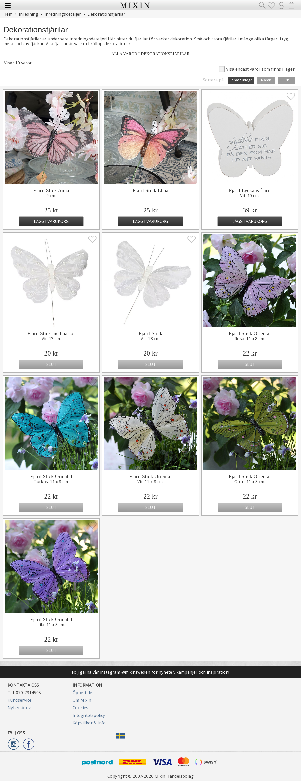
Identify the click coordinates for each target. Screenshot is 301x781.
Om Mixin (82, 700)
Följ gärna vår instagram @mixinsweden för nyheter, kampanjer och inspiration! (150, 672)
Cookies (80, 708)
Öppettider (83, 692)
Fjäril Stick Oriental (250, 333)
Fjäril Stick (150, 333)
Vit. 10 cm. (249, 195)
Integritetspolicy (89, 715)
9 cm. (51, 195)
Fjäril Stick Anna (51, 190)
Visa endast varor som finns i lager (257, 69)
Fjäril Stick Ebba (150, 190)
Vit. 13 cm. (51, 338)
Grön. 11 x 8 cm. (249, 481)
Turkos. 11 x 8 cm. (51, 481)
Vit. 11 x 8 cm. (150, 481)
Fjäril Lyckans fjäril (250, 190)
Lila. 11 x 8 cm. (51, 624)
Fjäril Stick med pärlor (51, 333)
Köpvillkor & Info (89, 723)
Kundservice (19, 700)
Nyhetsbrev (19, 708)
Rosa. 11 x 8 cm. (250, 338)
